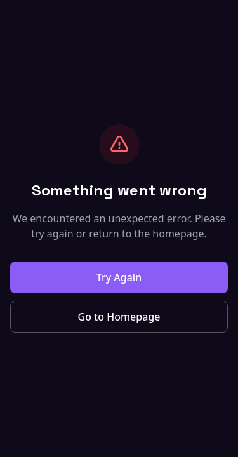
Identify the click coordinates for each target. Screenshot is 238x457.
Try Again (119, 277)
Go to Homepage (119, 317)
